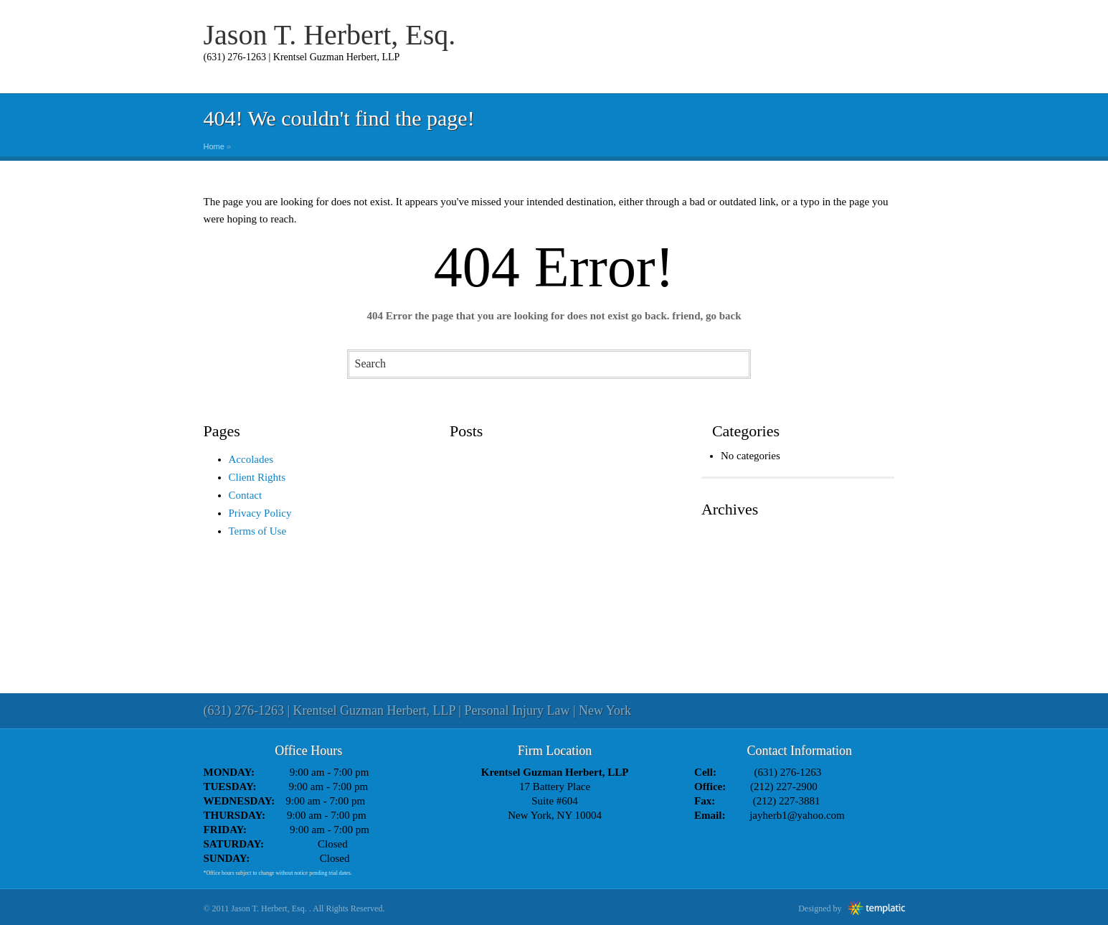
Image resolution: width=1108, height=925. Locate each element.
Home (214, 146)
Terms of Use (258, 531)
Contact (245, 495)
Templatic (876, 908)
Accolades (251, 459)
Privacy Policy (260, 513)
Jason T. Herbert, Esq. (330, 35)
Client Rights (257, 477)
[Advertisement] (554, 636)
